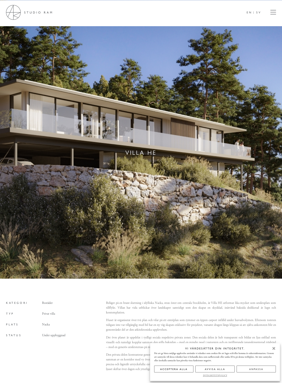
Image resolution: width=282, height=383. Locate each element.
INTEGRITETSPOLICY (215, 375)
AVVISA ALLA (215, 369)
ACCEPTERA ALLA (174, 369)
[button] (274, 348)
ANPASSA (256, 369)
